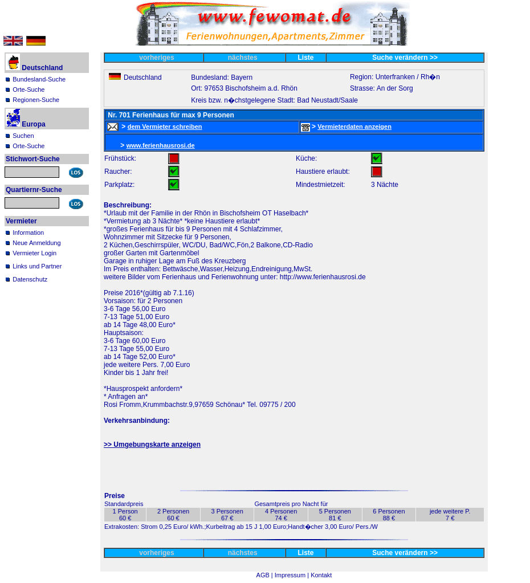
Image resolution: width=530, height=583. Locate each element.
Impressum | (293, 575)
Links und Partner (37, 266)
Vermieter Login (34, 253)
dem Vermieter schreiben (165, 126)
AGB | (265, 575)
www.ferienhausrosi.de (161, 145)
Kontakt (321, 575)
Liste (306, 58)
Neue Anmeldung (36, 242)
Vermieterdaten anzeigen (354, 126)
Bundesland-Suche (39, 79)
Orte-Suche (28, 89)
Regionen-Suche (36, 99)
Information (28, 232)
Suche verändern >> (405, 58)
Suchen (23, 135)
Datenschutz (30, 279)
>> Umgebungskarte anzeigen (152, 445)
